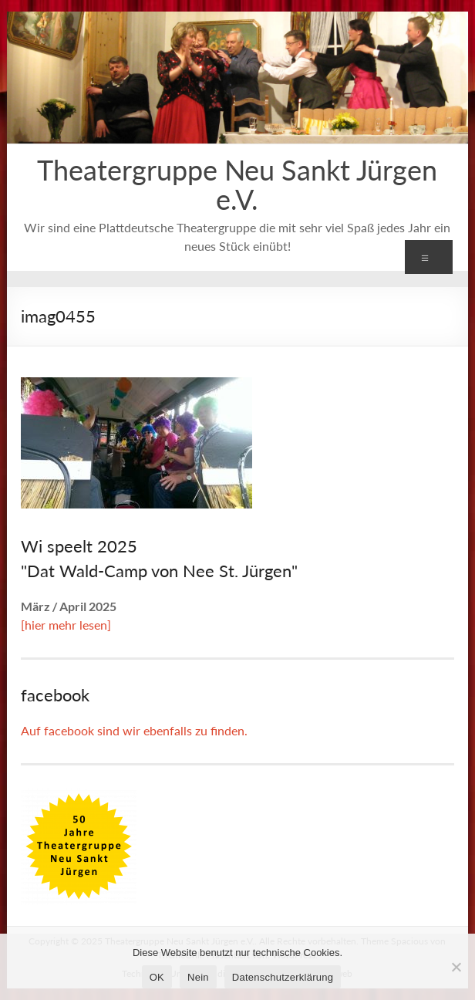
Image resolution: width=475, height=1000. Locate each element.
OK (157, 977)
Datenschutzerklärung (282, 977)
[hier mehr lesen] (66, 624)
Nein (198, 977)
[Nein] (455, 967)
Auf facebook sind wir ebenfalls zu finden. (134, 730)
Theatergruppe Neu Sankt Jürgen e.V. (237, 184)
